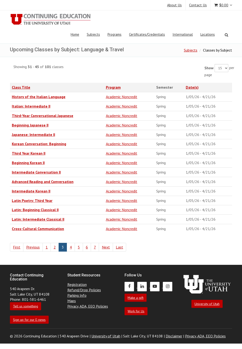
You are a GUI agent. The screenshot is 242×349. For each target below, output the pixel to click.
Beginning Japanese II (30, 125)
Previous (33, 247)
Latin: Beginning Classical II (35, 209)
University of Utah (207, 304)
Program (113, 87)
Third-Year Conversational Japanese (42, 115)
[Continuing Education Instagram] (169, 286)
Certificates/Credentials (147, 34)
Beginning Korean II (28, 162)
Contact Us (198, 5)
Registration (77, 284)
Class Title (21, 87)
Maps (71, 300)
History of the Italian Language (38, 96)
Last (119, 247)
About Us (174, 5)
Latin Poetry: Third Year (32, 200)
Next (106, 247)
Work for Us (136, 311)
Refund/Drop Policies (84, 290)
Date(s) (192, 87)
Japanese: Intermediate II (33, 134)
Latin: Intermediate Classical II (38, 219)
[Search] (226, 35)
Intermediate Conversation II (36, 172)
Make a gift (135, 298)
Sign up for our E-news (29, 320)
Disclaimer (174, 336)
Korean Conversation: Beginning (39, 143)
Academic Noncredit (121, 96)
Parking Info (76, 295)
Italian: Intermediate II (31, 106)
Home (75, 34)
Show (209, 67)
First (16, 247)
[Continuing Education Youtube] (156, 286)
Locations (207, 34)
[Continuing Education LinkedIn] (143, 286)
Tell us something (25, 306)
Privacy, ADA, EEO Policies (87, 306)
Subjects (93, 34)
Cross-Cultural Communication (38, 228)
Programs (114, 34)
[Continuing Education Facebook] (131, 286)
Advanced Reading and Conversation (42, 181)
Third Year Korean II (28, 153)
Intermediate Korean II (31, 191)
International (183, 34)
